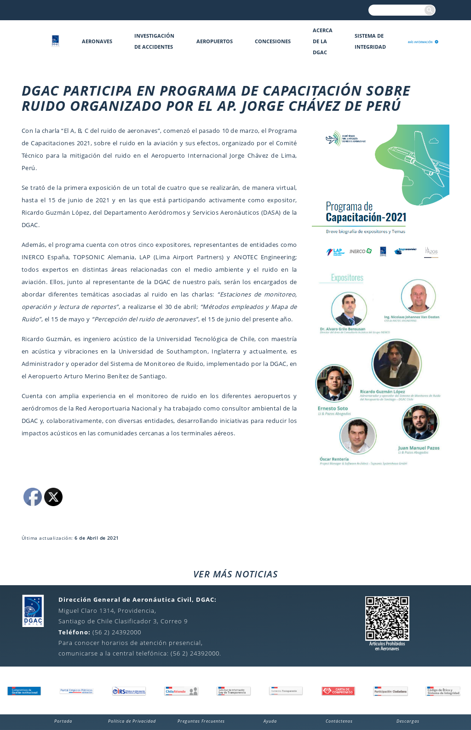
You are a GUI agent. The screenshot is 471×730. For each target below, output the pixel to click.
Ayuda (270, 721)
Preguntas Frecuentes (201, 721)
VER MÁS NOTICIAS (235, 574)
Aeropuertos (214, 41)
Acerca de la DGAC (323, 41)
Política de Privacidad (132, 721)
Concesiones (273, 41)
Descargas (407, 721)
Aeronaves (97, 41)
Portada (63, 721)
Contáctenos (339, 721)
